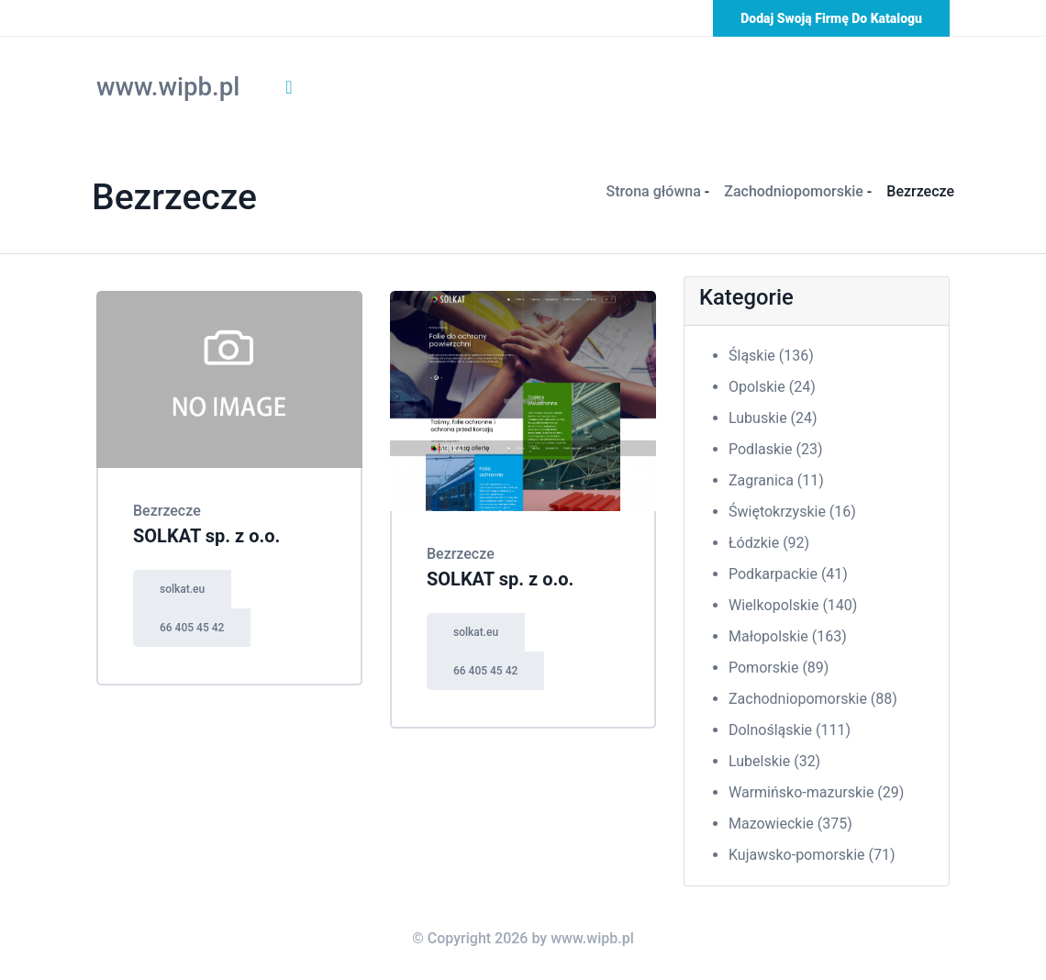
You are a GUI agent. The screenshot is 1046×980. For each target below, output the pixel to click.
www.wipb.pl (167, 87)
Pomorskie (779, 667)
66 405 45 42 (192, 627)
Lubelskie (774, 761)
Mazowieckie (790, 823)
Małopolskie (788, 636)
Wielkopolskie (793, 605)
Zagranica (776, 480)
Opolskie (772, 386)
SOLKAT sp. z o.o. (206, 536)
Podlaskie (775, 449)
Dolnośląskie (790, 730)
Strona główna (653, 191)
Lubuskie (773, 418)
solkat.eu (182, 589)
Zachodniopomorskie (793, 191)
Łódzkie (769, 542)
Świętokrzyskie (792, 511)
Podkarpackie (788, 574)
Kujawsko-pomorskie (812, 854)
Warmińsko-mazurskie (816, 792)
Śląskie (771, 355)
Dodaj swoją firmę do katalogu (831, 18)
